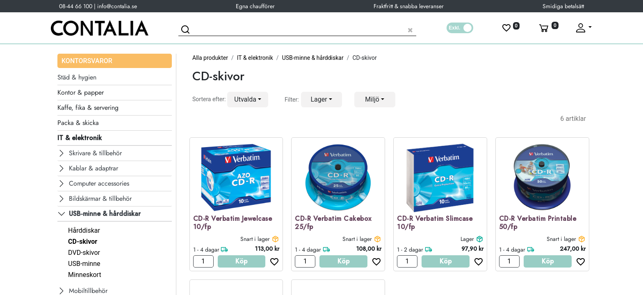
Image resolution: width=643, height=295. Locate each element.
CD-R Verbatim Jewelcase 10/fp (232, 223)
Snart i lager (255, 239)
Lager (467, 239)
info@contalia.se (117, 6)
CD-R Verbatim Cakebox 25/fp (333, 223)
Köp (241, 261)
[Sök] (186, 31)
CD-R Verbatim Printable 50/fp (538, 223)
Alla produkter (210, 57)
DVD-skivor (84, 252)
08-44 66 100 (75, 6)
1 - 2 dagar (410, 249)
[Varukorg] (548, 27)
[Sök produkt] (297, 29)
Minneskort (84, 275)
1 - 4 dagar (206, 249)
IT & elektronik (255, 57)
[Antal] (203, 261)
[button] (247, 99)
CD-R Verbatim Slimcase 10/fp (434, 223)
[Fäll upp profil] (583, 27)
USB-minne (84, 264)
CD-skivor (82, 241)
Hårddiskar (84, 230)
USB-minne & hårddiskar (313, 57)
